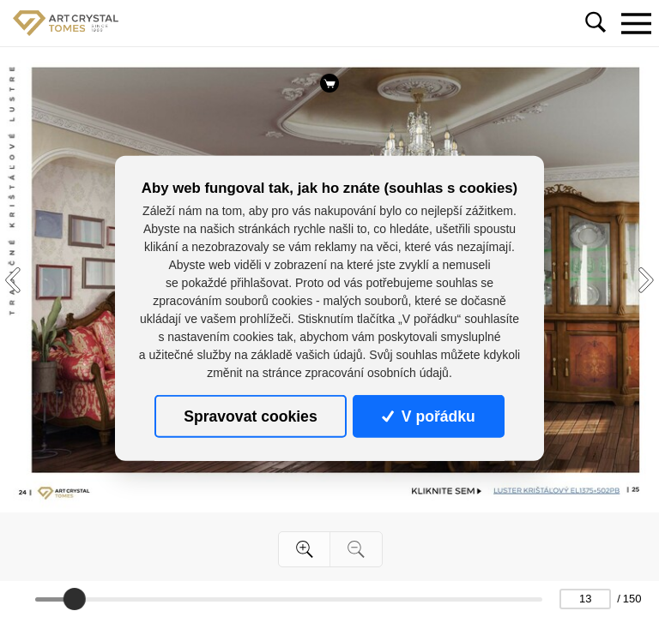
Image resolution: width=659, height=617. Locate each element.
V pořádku (428, 416)
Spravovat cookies (250, 416)
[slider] (74, 599)
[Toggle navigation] (636, 23)
